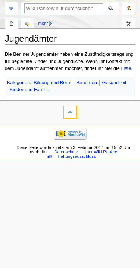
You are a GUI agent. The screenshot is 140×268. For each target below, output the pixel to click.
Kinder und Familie (29, 89)
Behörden (87, 82)
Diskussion (27, 24)
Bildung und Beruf (52, 82)
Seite (11, 24)
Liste (126, 68)
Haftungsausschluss (76, 156)
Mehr (43, 23)
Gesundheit (114, 82)
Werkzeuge (128, 24)
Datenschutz (66, 152)
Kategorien (18, 82)
